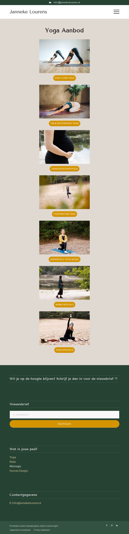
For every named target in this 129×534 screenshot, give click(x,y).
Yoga (13, 457)
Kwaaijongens (33, 526)
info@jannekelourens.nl (64, 2)
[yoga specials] (64, 350)
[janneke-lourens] (53, 11)
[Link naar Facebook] (106, 525)
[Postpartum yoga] (64, 214)
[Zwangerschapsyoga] (64, 169)
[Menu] (114, 11)
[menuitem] (114, 11)
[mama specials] (64, 304)
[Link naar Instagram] (111, 525)
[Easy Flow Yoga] (64, 78)
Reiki (13, 461)
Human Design (19, 470)
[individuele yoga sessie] (64, 259)
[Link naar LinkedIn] (116, 525)
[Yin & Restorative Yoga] (64, 123)
